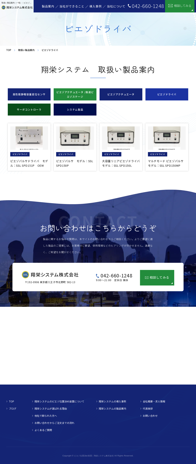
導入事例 (95, 6)
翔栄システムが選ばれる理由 (51, 408)
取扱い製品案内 (26, 50)
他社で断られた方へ (46, 416)
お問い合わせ (150, 416)
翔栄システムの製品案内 (112, 408)
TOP (8, 50)
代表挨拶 (148, 408)
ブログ (12, 408)
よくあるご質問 (43, 430)
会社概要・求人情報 (154, 401)
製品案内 (48, 6)
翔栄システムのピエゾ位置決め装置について (59, 401)
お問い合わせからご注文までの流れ (54, 423)
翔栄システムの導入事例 (112, 401)
